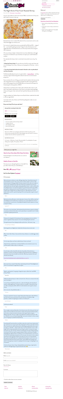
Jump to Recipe (18, 13)
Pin (14, 116)
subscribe (20, 387)
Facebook (13, 169)
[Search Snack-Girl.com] (48, 0)
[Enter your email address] (48, 17)
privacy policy (48, 387)
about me (6, 389)
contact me (20, 389)
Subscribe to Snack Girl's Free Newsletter (49, 21)
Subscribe (4, 0)
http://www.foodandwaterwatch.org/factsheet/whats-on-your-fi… (16, 258)
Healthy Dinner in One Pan (11, 161)
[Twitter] (17, 1)
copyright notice (48, 389)
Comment (6, 369)
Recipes (44, 4)
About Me (8, 0)
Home (44, 2)
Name (5, 355)
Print (7, 116)
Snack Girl (44, 12)
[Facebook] (15, 1)
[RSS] (19, 1)
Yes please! (17, 173)
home (5, 387)
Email (18, 169)
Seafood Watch (30, 74)
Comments (12, 13)
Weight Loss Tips (46, 5)
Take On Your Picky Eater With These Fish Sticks (16, 153)
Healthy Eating (46, 7)
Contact (11, 0)
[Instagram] (20, 1)
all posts (33, 387)
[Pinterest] (13, 1)
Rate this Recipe (7, 365)
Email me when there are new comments (13, 380)
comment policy (35, 389)
